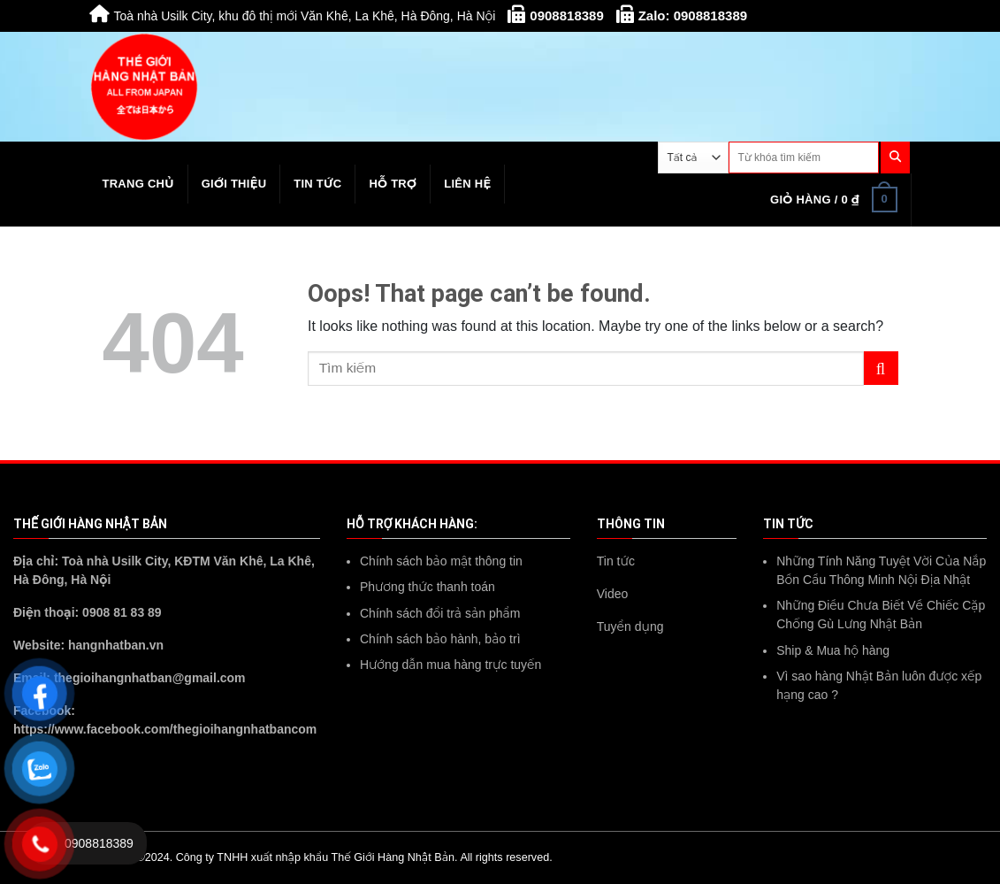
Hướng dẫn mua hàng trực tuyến (450, 664)
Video (613, 594)
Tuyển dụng (630, 626)
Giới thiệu (234, 183)
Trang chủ (138, 183)
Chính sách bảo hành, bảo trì (440, 639)
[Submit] (881, 368)
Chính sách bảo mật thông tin (441, 561)
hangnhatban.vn (116, 645)
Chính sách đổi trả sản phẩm (440, 613)
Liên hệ (467, 183)
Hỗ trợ (392, 183)
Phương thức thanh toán (427, 587)
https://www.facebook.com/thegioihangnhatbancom (165, 729)
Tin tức (317, 183)
